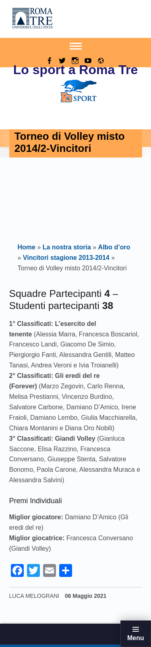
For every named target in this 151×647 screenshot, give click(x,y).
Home (26, 247)
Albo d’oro (114, 247)
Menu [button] (135, 638)
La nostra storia (67, 247)
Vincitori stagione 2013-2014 (66, 257)
